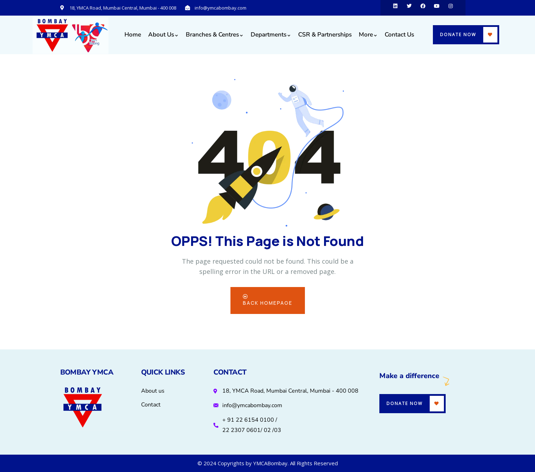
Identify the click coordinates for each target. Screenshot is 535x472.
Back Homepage (268, 300)
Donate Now (458, 35)
